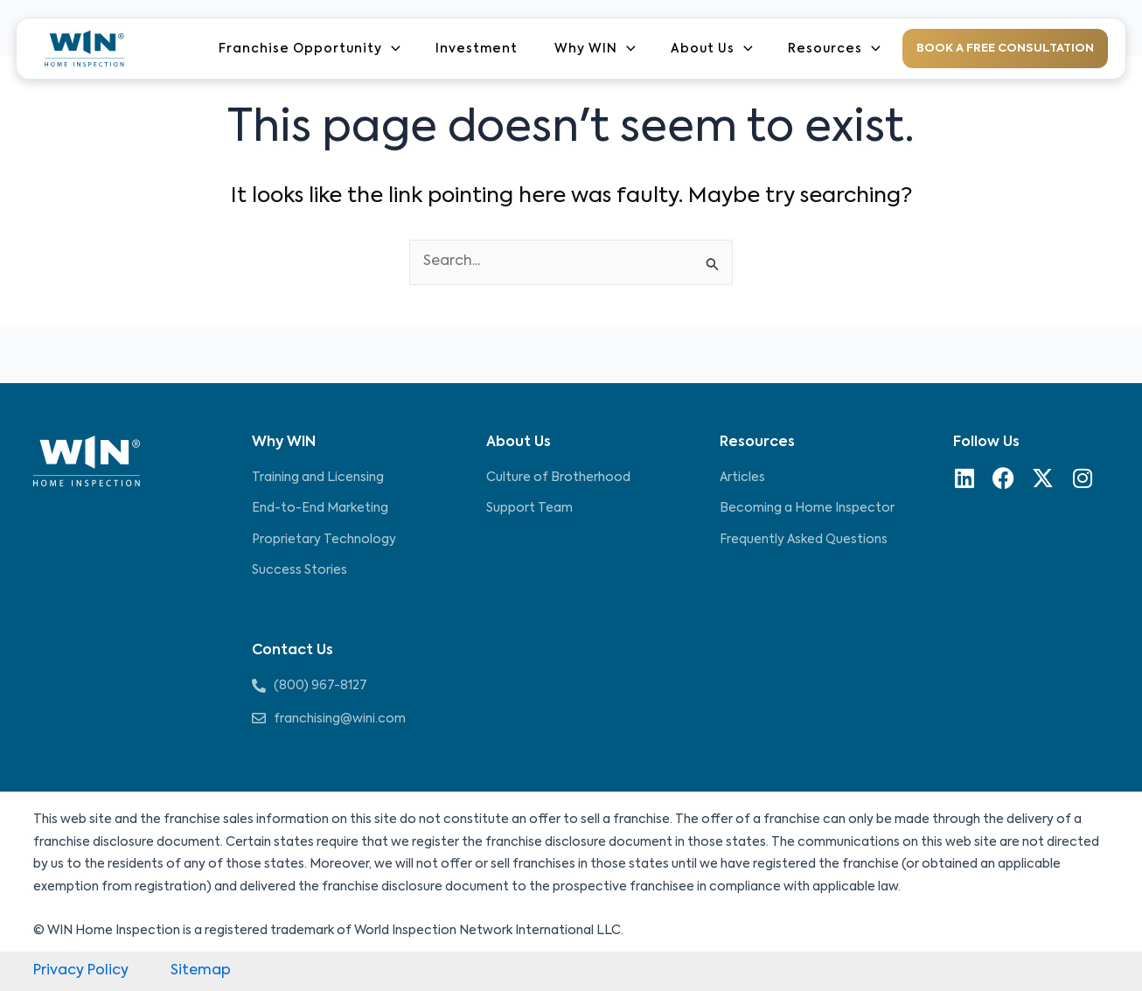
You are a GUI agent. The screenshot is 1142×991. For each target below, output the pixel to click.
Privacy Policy (81, 971)
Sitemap (201, 971)
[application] (390, 48)
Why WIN (594, 49)
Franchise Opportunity (309, 49)
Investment (476, 49)
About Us (711, 49)
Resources (833, 49)
